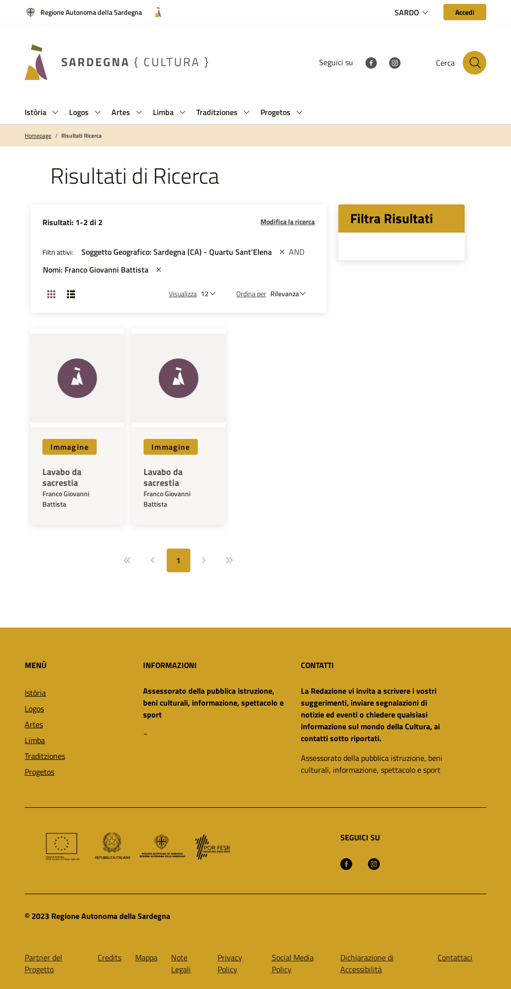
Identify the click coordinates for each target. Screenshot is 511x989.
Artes (34, 724)
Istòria (35, 693)
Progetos (39, 772)
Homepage (38, 135)
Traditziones (45, 756)
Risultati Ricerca (81, 135)
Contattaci (455, 957)
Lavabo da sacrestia (61, 477)
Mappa (146, 957)
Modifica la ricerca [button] (287, 221)
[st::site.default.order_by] (290, 293)
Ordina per (251, 293)
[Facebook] (371, 62)
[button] (55, 112)
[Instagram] (395, 62)
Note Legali (181, 963)
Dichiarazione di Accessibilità (367, 963)
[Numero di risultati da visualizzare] (210, 293)
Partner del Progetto (43, 963)
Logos (34, 708)
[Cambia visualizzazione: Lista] (71, 294)
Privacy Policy (230, 963)
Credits (109, 957)
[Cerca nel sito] (474, 63)
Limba (35, 740)
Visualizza (183, 293)
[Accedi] (464, 12)
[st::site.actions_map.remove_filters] (282, 251)
